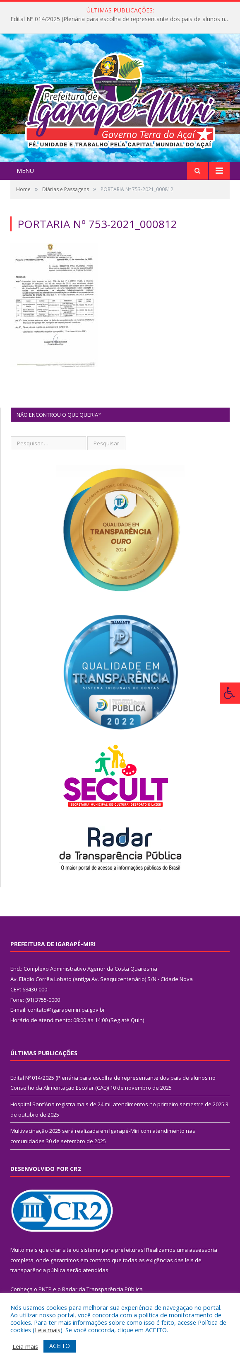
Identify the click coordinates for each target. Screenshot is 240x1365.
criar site (61, 1249)
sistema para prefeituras (112, 1249)
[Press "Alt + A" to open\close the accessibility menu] (230, 693)
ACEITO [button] (59, 1346)
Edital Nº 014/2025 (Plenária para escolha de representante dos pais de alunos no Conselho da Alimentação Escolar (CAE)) (122, 19)
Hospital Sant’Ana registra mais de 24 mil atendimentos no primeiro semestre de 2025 (117, 1104)
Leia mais (47, 1330)
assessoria (203, 1249)
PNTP (45, 1289)
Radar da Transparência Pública (102, 1289)
